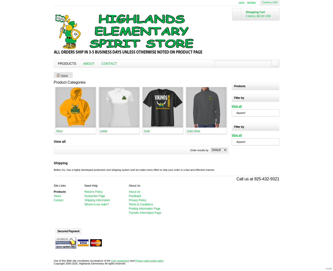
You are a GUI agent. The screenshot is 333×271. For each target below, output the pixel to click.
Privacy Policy (137, 200)
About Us (134, 191)
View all (237, 106)
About (88, 63)
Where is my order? (97, 204)
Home (64, 75)
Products (67, 63)
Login (241, 2)
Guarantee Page (95, 196)
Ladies (103, 130)
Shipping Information (97, 200)
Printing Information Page (144, 208)
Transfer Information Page (145, 212)
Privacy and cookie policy (149, 260)
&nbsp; (75, 107)
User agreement (120, 260)
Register (251, 2)
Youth (147, 130)
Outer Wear (193, 130)
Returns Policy (94, 191)
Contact (109, 63)
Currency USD (269, 2)
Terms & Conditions (141, 204)
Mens (59, 130)
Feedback (135, 196)
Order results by (199, 150)
